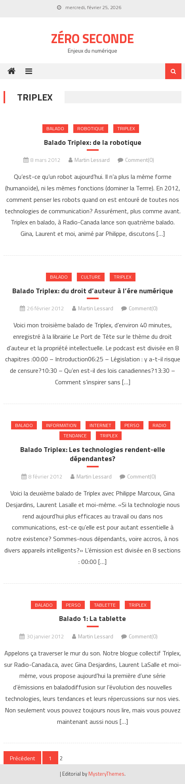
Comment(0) (139, 160)
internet (100, 425)
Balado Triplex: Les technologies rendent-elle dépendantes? (92, 454)
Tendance (75, 435)
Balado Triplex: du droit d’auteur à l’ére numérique (92, 290)
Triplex (126, 128)
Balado (55, 128)
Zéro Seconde (92, 38)
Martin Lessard (92, 160)
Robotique (90, 128)
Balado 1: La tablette (92, 618)
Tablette (105, 605)
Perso (131, 425)
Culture (91, 277)
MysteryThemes (106, 774)
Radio (159, 425)
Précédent (22, 758)
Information (61, 425)
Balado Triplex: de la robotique (92, 142)
